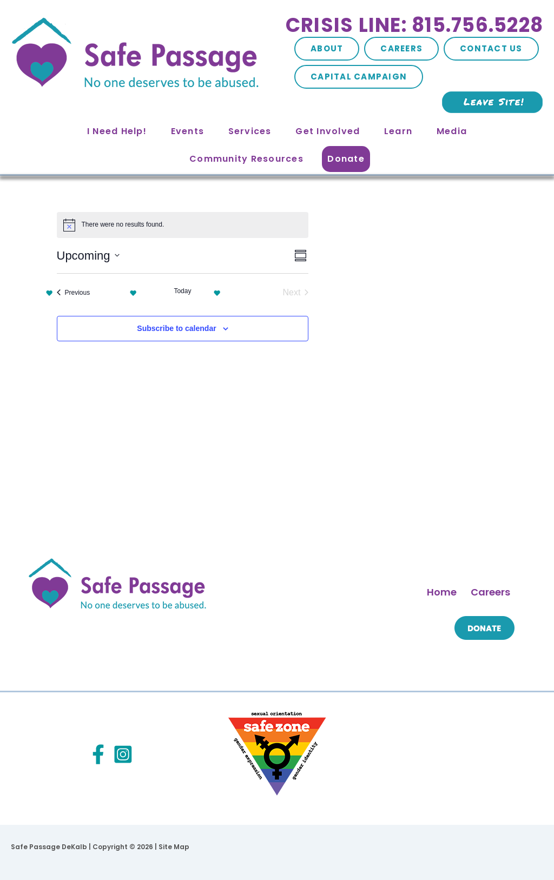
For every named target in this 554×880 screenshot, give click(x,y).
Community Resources (246, 159)
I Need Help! (117, 131)
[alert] (183, 225)
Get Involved (327, 131)
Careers (401, 48)
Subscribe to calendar (176, 328)
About (327, 48)
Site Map (174, 846)
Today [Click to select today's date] (182, 291)
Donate (346, 159)
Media (452, 131)
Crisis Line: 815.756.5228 (414, 25)
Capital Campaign (359, 76)
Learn (398, 131)
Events (188, 131)
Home (442, 592)
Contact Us (491, 48)
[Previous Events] (73, 293)
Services (250, 131)
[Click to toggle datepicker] (88, 255)
